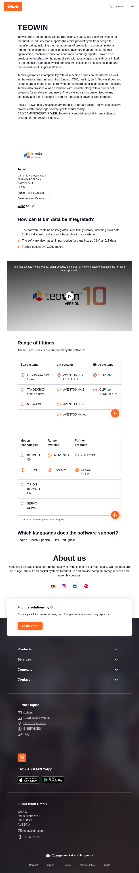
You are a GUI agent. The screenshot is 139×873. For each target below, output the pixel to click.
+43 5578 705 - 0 (34, 836)
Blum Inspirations (34, 723)
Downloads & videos (36, 717)
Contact (33, 865)
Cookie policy (87, 865)
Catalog (28, 712)
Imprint (50, 865)
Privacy (67, 865)
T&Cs (107, 865)
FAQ (26, 734)
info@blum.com (33, 830)
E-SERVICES (32, 728)
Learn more (30, 625)
